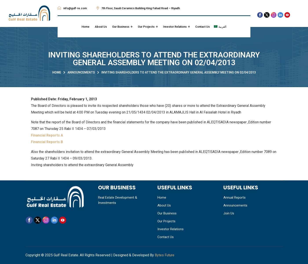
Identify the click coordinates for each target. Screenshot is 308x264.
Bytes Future (164, 255)
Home (85, 26)
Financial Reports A (47, 135)
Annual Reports (234, 197)
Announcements (81, 72)
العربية (222, 26)
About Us (101, 26)
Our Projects (148, 26)
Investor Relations (176, 26)
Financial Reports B (47, 142)
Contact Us (202, 26)
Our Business (122, 26)
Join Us (228, 213)
